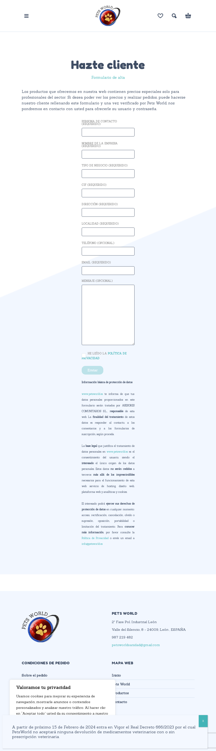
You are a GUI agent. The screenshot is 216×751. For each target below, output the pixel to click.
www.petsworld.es (92, 394)
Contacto (119, 702)
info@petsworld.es (92, 544)
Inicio (116, 675)
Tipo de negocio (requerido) (108, 170)
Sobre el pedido (34, 675)
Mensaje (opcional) (108, 313)
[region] (62, 710)
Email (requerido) (108, 267)
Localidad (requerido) (108, 228)
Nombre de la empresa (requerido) (108, 149)
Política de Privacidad (95, 538)
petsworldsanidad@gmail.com (136, 645)
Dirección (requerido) (108, 208)
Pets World (121, 684)
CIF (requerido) (108, 189)
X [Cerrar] (203, 721)
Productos (120, 693)
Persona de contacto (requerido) (108, 127)
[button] (26, 16)
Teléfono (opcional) (108, 247)
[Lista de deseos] (160, 15)
